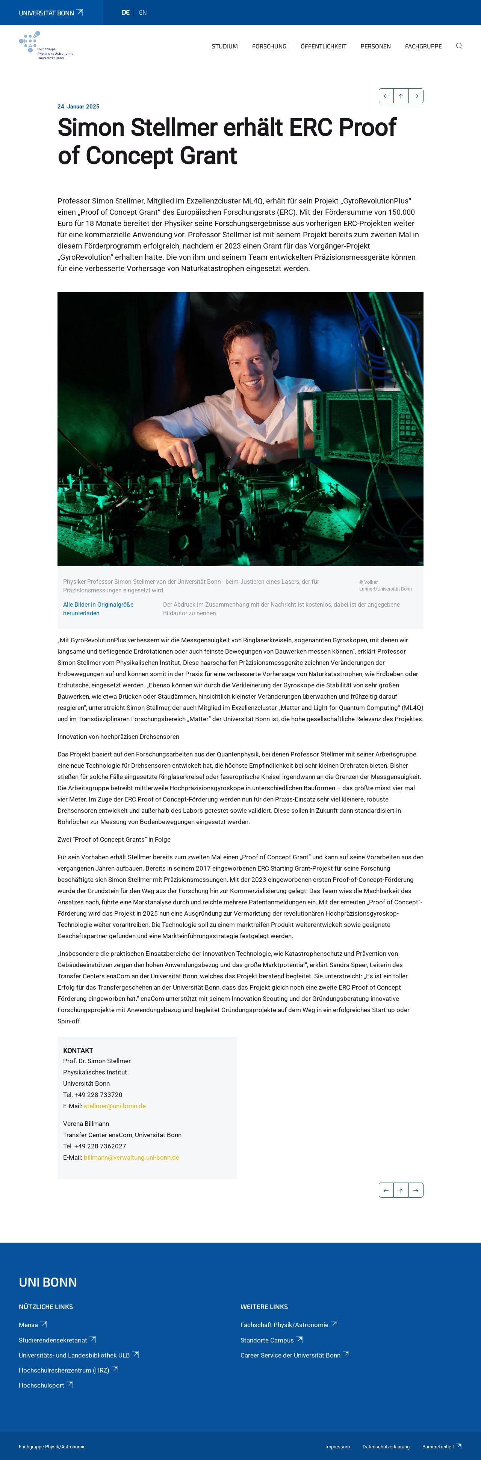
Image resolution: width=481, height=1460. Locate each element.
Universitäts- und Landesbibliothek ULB (79, 1355)
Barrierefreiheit (442, 1446)
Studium (225, 46)
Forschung (269, 46)
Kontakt (78, 1051)
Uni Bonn (48, 1281)
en (143, 12)
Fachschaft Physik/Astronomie (289, 1325)
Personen (376, 46)
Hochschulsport (46, 1385)
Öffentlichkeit (323, 46)
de (126, 12)
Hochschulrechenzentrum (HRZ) (69, 1370)
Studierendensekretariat (58, 1340)
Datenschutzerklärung (386, 1446)
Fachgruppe (423, 46)
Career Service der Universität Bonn (295, 1355)
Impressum (337, 1446)
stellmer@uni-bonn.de (115, 1106)
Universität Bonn (51, 13)
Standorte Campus (272, 1340)
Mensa (33, 1325)
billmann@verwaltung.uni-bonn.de (131, 1157)
